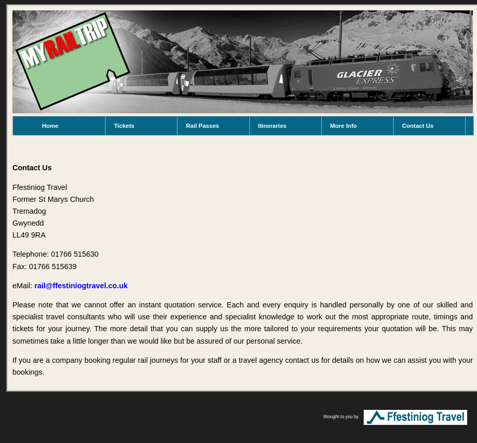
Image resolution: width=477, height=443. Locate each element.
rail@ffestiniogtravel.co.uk (80, 286)
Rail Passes (202, 126)
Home (50, 126)
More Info (343, 126)
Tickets (124, 126)
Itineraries (272, 126)
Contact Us (418, 126)
